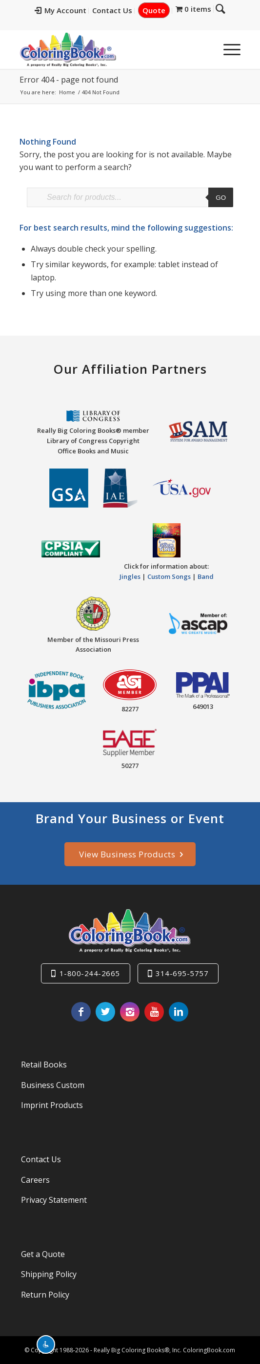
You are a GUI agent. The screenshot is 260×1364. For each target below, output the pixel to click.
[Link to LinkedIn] (178, 1012)
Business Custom (52, 1085)
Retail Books (44, 1064)
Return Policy (45, 1294)
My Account (68, 10)
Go (221, 197)
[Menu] (227, 49)
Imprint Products (52, 1105)
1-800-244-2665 (90, 973)
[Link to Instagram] (130, 1012)
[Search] (204, 49)
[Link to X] (105, 1012)
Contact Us (120, 10)
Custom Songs (169, 576)
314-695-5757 (182, 973)
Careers (35, 1179)
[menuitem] (68, 11)
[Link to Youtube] (154, 1012)
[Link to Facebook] (81, 1012)
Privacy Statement (54, 1199)
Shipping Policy (49, 1274)
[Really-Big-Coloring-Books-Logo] (108, 49)
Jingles (130, 576)
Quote (161, 10)
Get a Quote (43, 1254)
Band (206, 576)
